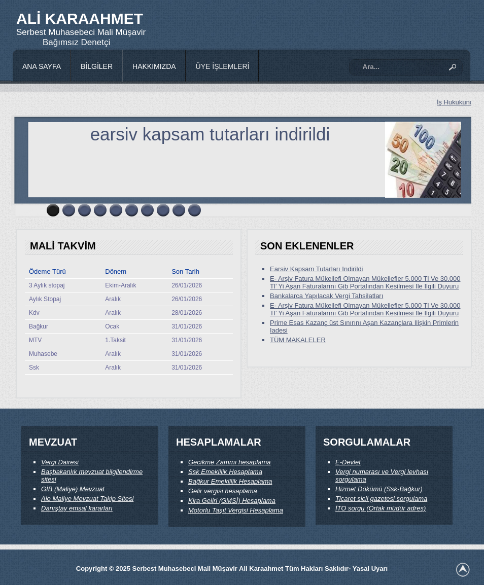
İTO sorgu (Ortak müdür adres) (380, 508)
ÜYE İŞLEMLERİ (223, 66)
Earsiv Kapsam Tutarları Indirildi (316, 269)
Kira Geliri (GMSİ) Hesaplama (231, 500)
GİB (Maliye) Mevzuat (73, 489)
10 (194, 210)
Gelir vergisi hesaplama (222, 491)
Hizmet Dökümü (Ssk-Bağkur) (379, 489)
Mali (106, 32)
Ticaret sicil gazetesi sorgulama (381, 498)
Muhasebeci (72, 32)
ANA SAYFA (41, 66)
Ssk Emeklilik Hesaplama (225, 472)
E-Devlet (348, 462)
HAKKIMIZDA (154, 66)
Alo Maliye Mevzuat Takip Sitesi (87, 498)
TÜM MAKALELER (298, 340)
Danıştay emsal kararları (77, 508)
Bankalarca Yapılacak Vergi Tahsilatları (326, 296)
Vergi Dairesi (60, 462)
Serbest (32, 32)
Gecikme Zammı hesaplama (229, 462)
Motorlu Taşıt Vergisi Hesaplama (235, 510)
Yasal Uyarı (370, 568)
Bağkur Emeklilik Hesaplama (230, 481)
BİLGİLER (97, 66)
